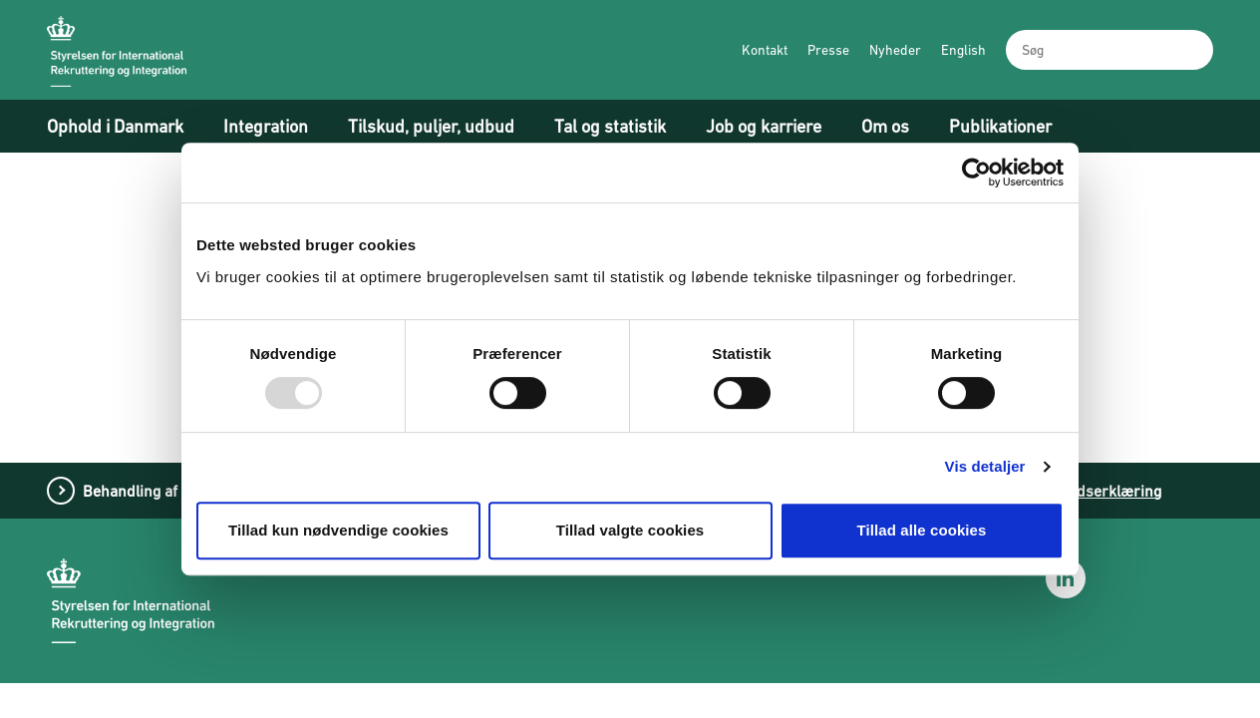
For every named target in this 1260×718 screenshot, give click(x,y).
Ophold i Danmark (115, 126)
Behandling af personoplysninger (197, 491)
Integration (265, 126)
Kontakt (765, 50)
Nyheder (895, 50)
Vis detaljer (985, 466)
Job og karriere (763, 126)
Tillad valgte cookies (630, 530)
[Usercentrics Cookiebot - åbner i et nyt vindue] (976, 172)
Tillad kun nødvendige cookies (338, 530)
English (963, 50)
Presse (828, 50)
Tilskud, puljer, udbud (431, 126)
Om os (885, 126)
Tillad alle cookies (921, 530)
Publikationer (1000, 126)
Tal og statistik (610, 126)
